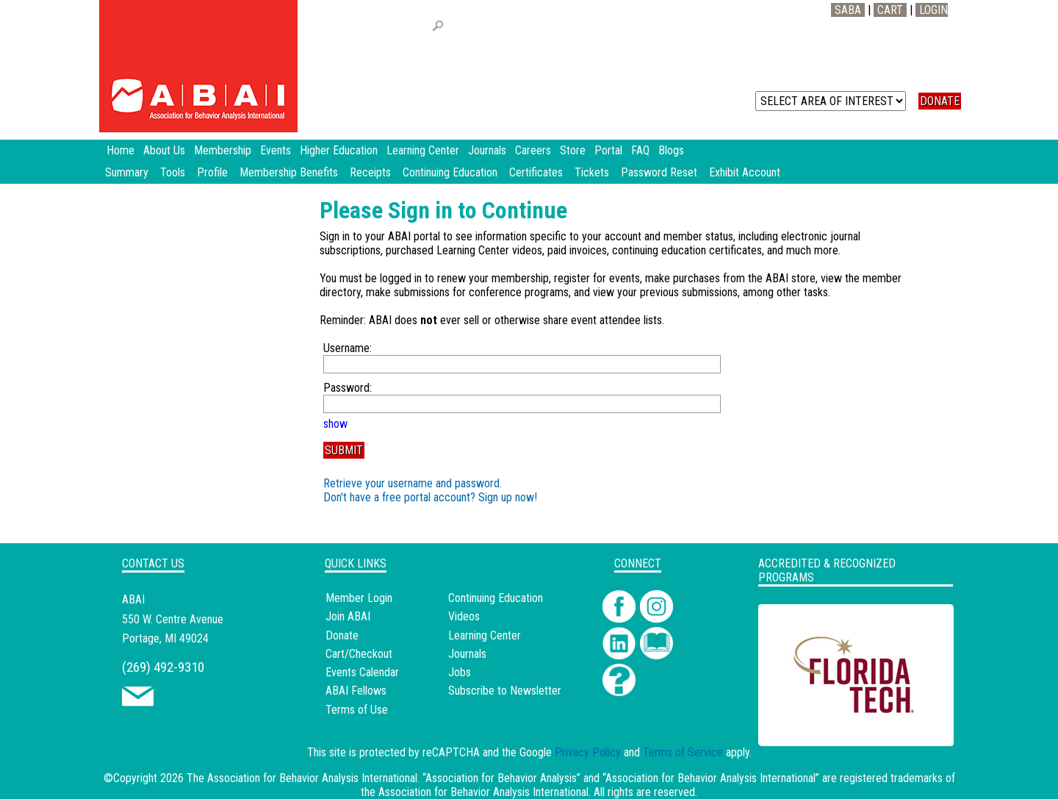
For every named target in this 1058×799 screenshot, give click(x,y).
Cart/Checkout (358, 654)
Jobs (459, 672)
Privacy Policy (588, 752)
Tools (172, 172)
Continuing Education (450, 172)
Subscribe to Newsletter (504, 691)
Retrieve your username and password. (412, 483)
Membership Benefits (289, 172)
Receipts (370, 172)
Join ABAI (347, 616)
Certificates (536, 172)
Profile (212, 172)
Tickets (592, 172)
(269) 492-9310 (163, 667)
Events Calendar (362, 672)
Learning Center (484, 635)
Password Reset (659, 172)
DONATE (940, 101)
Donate (342, 635)
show (335, 424)
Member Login (358, 598)
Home (120, 150)
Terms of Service (683, 752)
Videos (464, 616)
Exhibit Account (744, 172)
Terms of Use (356, 710)
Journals (467, 654)
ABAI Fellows (355, 691)
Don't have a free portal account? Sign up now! (430, 497)
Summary (126, 172)
